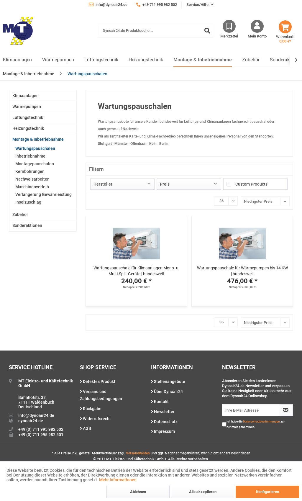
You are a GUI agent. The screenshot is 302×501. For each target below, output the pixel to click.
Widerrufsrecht (95, 418)
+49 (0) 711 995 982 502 (40, 429)
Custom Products (251, 184)
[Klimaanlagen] (17, 60)
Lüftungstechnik (27, 117)
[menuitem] (155, 33)
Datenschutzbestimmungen (261, 421)
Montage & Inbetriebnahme (38, 139)
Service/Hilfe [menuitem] (197, 4)
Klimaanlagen (25, 95)
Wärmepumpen (26, 106)
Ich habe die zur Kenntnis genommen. (255, 424)
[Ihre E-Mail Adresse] (250, 410)
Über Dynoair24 (167, 391)
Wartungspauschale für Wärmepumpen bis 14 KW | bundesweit (242, 271)
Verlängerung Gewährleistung (43, 194)
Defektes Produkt (97, 381)
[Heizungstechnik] (146, 60)
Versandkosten (138, 453)
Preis (165, 184)
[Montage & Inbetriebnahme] (202, 60)
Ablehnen (138, 491)
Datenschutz (164, 421)
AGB (85, 428)
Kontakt (160, 401)
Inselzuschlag (28, 202)
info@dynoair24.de (36, 415)
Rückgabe (90, 408)
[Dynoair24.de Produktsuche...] (155, 30)
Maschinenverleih (32, 186)
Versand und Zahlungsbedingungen (101, 395)
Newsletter (163, 411)
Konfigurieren (267, 491)
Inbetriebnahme (30, 156)
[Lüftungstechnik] (101, 60)
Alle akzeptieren (202, 491)
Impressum (163, 431)
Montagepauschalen (34, 163)
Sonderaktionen (27, 225)
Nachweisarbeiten (32, 179)
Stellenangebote (168, 381)
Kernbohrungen (30, 171)
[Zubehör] (251, 60)
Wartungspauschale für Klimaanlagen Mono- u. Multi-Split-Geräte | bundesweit (136, 271)
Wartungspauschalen (35, 148)
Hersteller (102, 184)
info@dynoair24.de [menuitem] (108, 4)
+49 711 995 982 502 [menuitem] (156, 4)
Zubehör (20, 214)
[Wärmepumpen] (58, 60)
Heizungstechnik (28, 128)
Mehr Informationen (118, 479)
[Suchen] (207, 30)
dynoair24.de (30, 420)
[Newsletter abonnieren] (286, 410)
